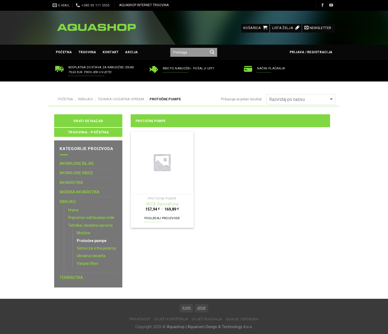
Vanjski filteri (87, 263)
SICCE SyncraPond (162, 204)
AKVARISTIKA (71, 182)
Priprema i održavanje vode (91, 217)
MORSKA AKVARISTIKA (79, 192)
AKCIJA (131, 52)
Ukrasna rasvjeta (91, 256)
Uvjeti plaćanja (207, 319)
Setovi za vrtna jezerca (96, 248)
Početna (64, 52)
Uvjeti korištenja (171, 319)
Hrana (73, 210)
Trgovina (87, 52)
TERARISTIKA (71, 277)
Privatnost (139, 319)
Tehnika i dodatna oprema (121, 99)
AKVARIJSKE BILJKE (77, 163)
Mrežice (83, 233)
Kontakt (111, 52)
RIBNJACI (85, 99)
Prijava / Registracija (311, 52)
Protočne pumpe (91, 241)
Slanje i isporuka (242, 319)
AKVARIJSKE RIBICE (76, 173)
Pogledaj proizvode (162, 218)
